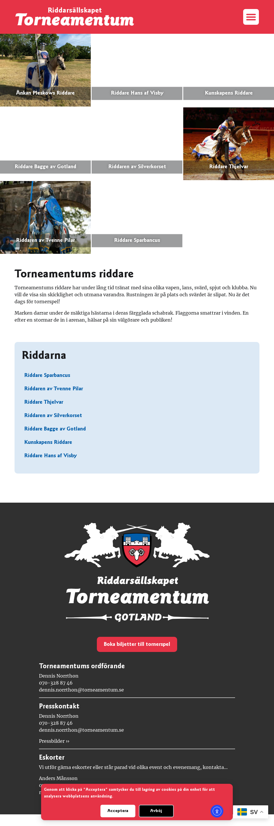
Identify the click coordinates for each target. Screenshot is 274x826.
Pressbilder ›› (54, 741)
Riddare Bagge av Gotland (55, 429)
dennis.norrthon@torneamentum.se (81, 690)
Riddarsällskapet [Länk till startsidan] (75, 11)
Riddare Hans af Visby (50, 456)
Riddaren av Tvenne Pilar (53, 389)
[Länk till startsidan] (75, 19)
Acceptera (117, 811)
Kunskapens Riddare (48, 442)
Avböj (156, 811)
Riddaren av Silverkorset (53, 416)
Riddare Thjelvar (43, 402)
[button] (251, 16)
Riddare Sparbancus (47, 375)
